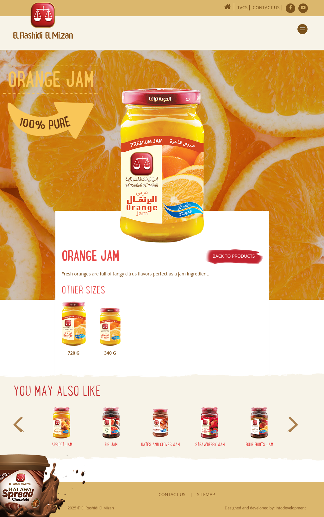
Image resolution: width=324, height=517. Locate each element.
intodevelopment (291, 508)
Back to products (234, 256)
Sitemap (206, 494)
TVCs (242, 7)
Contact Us (266, 7)
